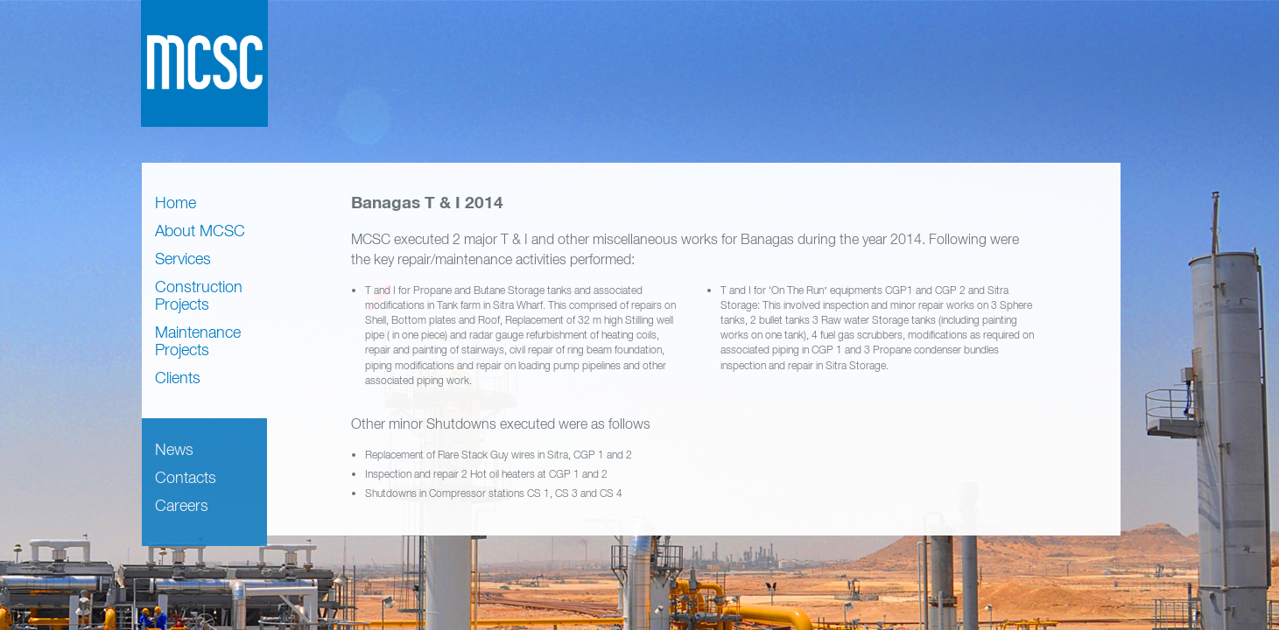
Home (175, 202)
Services (183, 258)
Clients (177, 377)
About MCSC (200, 230)
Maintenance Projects (198, 341)
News (174, 449)
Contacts (185, 477)
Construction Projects (198, 295)
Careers (181, 505)
